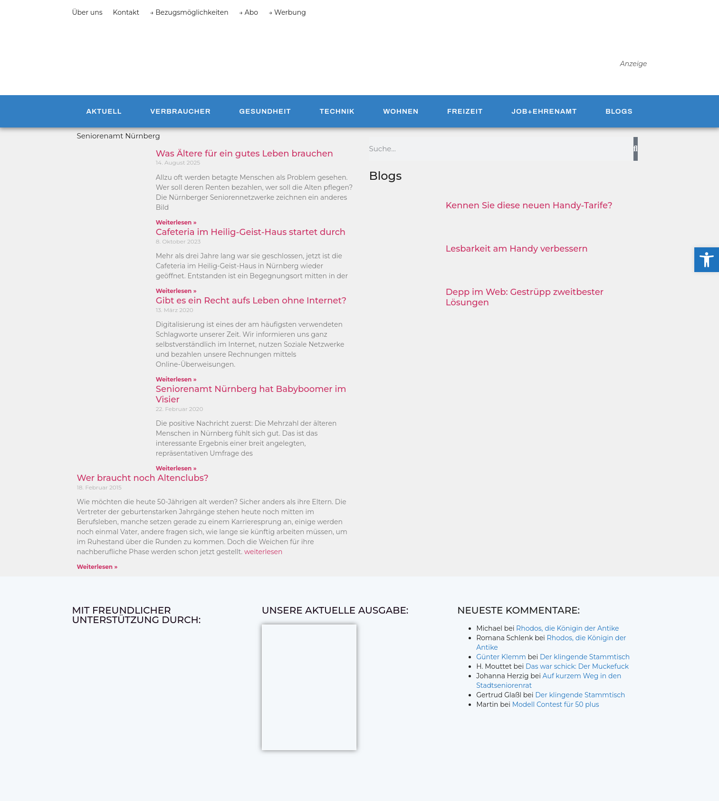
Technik (337, 111)
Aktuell (104, 111)
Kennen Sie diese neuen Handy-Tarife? (529, 205)
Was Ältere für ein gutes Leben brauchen (244, 153)
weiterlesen (263, 551)
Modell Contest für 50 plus (555, 704)
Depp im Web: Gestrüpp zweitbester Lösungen (525, 297)
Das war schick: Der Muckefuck (577, 666)
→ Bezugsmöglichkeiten (189, 12)
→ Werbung (287, 12)
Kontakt (126, 12)
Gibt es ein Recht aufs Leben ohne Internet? (251, 300)
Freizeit (465, 111)
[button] (706, 259)
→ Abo (248, 12)
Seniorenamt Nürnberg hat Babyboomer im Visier (251, 394)
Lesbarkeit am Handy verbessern (517, 249)
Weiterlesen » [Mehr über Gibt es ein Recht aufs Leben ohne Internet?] (176, 379)
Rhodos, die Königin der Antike (567, 628)
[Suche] (635, 149)
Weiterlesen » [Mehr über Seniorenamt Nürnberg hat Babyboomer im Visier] (176, 468)
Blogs (619, 111)
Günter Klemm (501, 657)
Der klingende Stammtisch (585, 657)
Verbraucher (180, 111)
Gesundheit (265, 111)
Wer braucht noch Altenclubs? (143, 478)
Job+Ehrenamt (544, 111)
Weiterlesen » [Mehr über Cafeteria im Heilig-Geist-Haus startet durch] (176, 290)
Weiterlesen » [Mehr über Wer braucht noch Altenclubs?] (97, 566)
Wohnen (401, 111)
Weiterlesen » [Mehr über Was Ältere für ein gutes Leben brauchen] (176, 222)
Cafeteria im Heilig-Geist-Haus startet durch (250, 232)
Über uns (87, 12)
